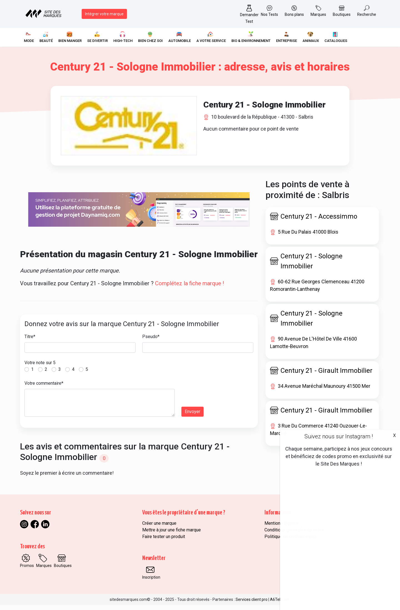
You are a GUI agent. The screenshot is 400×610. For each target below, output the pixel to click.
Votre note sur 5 (40, 367)
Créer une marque (159, 528)
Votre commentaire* (43, 388)
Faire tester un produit (163, 541)
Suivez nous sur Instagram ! (338, 436)
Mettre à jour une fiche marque (171, 535)
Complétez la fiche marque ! (189, 288)
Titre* (29, 341)
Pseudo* (150, 341)
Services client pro (252, 604)
